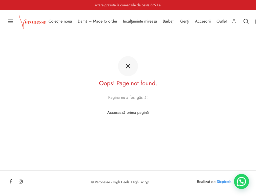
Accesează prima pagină (128, 112)
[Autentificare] (234, 21)
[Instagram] (20, 182)
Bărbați (168, 21)
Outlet (221, 21)
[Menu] (11, 21)
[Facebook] (11, 182)
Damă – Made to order (97, 21)
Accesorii (203, 21)
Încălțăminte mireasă (140, 21)
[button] (241, 181)
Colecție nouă (60, 21)
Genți (184, 21)
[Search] (246, 21)
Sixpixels (224, 181)
